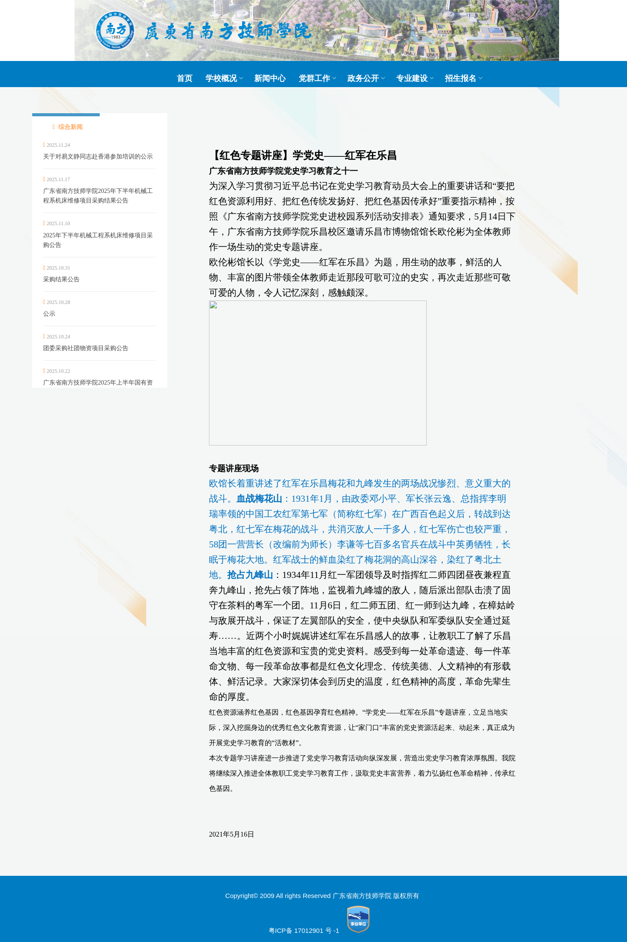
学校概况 (221, 78)
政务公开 (363, 78)
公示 (49, 314)
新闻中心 (270, 78)
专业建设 (412, 78)
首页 (184, 78)
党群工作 (314, 78)
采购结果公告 (61, 279)
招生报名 (460, 78)
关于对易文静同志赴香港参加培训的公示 (98, 156)
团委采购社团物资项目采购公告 (85, 348)
